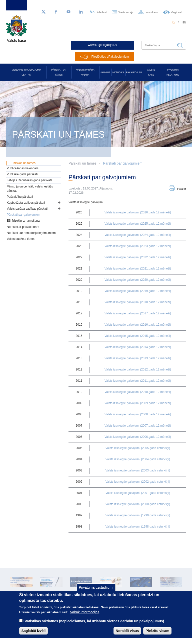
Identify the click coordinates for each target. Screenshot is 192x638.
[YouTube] (69, 11)
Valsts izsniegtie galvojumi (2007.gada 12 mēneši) (137, 425)
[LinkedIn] (81, 11)
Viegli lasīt (176, 12)
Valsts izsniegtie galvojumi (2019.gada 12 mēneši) (137, 291)
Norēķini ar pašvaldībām (23, 227)
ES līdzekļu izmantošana (23, 220)
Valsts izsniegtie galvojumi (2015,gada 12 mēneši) (137, 336)
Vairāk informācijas (84, 616)
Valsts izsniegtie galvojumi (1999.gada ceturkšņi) (138, 515)
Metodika (118, 72)
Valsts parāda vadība (85, 72)
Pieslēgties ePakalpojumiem (110, 56)
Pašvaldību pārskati (20, 196)
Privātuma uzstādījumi (96, 592)
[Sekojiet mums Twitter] (43, 11)
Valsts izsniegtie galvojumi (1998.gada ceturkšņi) (138, 526)
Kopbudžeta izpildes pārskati (26, 202)
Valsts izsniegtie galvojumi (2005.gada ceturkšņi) (138, 448)
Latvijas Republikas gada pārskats (29, 180)
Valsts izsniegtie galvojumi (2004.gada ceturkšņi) (138, 459)
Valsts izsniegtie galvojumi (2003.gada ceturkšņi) (138, 470)
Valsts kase (151, 72)
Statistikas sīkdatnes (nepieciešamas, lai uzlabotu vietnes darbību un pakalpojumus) (94, 625)
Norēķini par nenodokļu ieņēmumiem (31, 233)
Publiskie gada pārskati (22, 174)
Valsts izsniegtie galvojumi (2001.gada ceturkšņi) (138, 493)
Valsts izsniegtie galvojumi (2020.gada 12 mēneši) (137, 279)
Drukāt (181, 189)
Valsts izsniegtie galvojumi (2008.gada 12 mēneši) (137, 414)
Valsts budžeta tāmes (21, 239)
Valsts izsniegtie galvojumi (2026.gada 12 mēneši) (137, 212)
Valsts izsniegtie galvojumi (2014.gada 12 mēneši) (137, 347)
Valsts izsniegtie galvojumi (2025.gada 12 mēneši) (137, 223)
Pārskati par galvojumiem (122, 163)
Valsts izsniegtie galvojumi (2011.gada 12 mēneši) (137, 380)
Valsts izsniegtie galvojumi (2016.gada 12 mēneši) (137, 324)
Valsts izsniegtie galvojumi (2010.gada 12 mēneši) (137, 392)
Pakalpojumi (134, 72)
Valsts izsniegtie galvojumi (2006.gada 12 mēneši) (137, 437)
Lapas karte (151, 12)
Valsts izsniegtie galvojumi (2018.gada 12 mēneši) (137, 302)
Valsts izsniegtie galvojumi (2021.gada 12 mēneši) (137, 268)
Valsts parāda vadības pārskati (27, 208)
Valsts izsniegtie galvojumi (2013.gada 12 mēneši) (137, 358)
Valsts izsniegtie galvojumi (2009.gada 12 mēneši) (137, 403)
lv (174, 22)
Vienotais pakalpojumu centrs (26, 72)
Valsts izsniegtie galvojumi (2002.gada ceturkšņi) (138, 481)
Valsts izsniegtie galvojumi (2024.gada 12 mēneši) (137, 235)
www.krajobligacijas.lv (102, 45)
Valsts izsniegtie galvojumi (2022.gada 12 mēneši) (137, 257)
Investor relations (172, 72)
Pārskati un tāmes (58, 72)
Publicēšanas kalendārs (22, 168)
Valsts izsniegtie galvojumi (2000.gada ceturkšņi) (138, 504)
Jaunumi (105, 72)
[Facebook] (56, 11)
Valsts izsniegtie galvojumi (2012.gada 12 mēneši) (137, 369)
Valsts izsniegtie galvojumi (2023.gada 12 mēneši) (137, 246)
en (184, 22)
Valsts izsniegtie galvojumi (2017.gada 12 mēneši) (137, 313)
